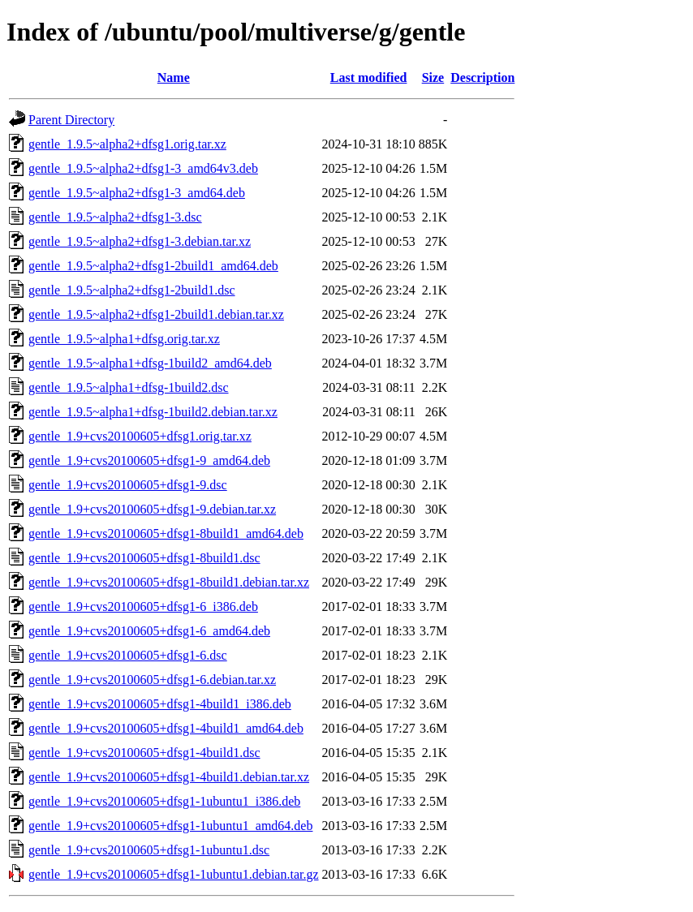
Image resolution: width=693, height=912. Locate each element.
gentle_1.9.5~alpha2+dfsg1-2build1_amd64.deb (153, 266)
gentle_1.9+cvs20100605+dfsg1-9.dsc (127, 485)
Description (482, 77)
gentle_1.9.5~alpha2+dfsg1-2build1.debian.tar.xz (156, 314)
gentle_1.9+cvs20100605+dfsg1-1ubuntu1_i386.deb (164, 801)
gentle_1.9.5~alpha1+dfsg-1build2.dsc (128, 387)
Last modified (368, 77)
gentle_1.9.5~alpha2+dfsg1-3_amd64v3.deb (143, 168)
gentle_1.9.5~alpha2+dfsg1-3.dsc (115, 217)
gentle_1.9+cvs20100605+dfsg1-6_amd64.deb (149, 631)
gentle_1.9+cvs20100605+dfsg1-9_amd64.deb (149, 460)
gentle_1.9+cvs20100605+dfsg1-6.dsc (127, 655)
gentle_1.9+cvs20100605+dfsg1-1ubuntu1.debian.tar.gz (173, 874)
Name (173, 77)
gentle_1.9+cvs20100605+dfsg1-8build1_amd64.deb (165, 533)
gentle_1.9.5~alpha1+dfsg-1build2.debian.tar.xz (153, 412)
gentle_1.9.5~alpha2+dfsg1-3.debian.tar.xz (139, 241)
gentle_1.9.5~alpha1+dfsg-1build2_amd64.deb (150, 363)
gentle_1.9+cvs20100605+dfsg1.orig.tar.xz (140, 436)
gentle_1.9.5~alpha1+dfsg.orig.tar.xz (124, 339)
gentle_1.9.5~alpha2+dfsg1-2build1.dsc (131, 290)
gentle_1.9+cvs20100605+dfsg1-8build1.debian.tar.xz (168, 582)
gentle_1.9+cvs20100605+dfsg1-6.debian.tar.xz (152, 679)
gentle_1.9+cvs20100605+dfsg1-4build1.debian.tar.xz (168, 777)
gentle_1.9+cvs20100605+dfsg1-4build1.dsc (144, 752)
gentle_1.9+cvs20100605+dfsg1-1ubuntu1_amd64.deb (170, 825)
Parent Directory (71, 120)
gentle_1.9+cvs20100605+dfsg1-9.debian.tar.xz (152, 509)
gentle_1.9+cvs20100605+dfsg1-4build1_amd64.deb (165, 728)
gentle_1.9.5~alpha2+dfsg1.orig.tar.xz (127, 144)
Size (433, 77)
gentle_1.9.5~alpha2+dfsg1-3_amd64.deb (136, 193)
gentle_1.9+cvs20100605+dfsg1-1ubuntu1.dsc (148, 850)
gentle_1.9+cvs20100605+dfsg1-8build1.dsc (144, 558)
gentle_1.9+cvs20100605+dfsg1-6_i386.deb (143, 606)
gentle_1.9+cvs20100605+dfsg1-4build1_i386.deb (159, 704)
